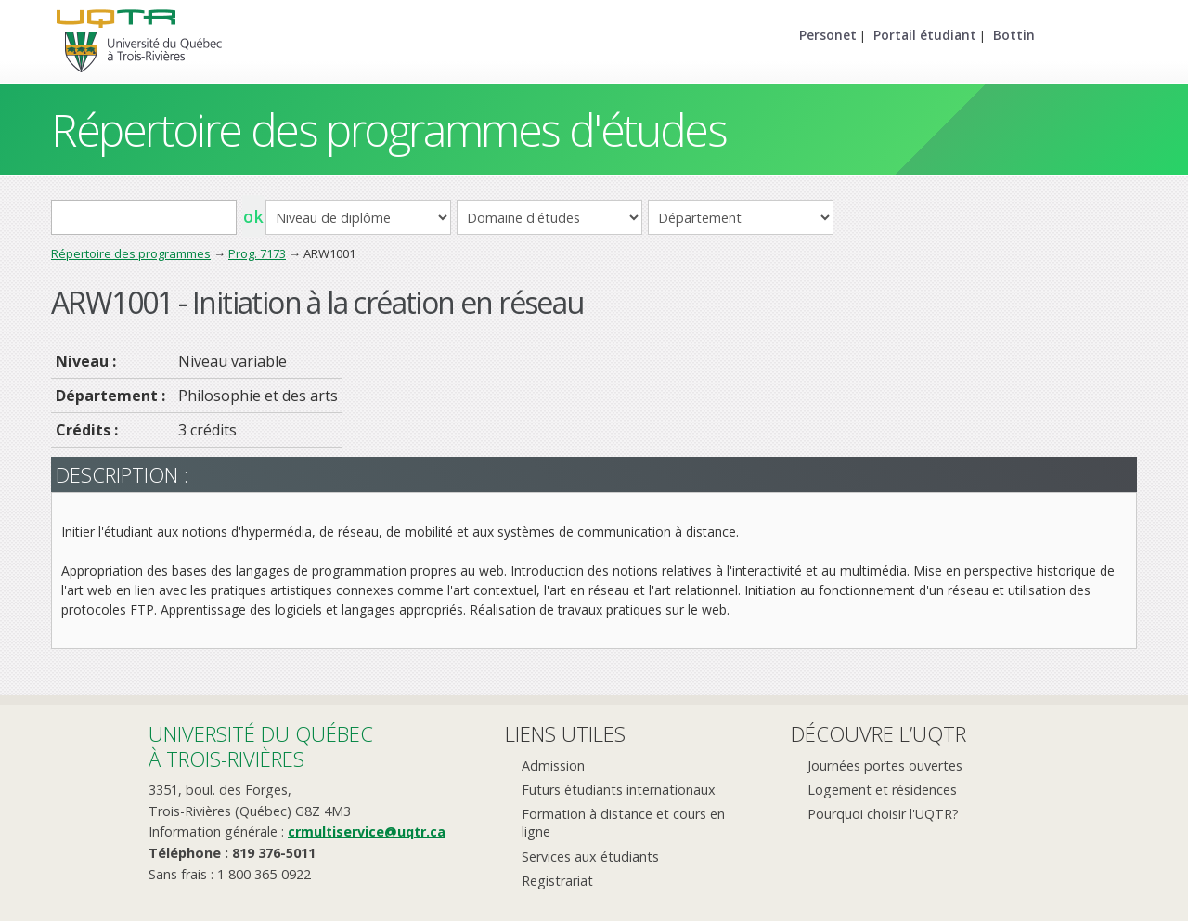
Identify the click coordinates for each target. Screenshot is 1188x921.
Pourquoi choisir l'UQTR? (883, 814)
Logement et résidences (882, 789)
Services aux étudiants (590, 856)
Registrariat (557, 880)
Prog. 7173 (257, 253)
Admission (553, 765)
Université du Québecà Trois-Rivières (260, 746)
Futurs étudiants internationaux (619, 789)
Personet (828, 35)
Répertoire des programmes (131, 253)
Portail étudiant (924, 35)
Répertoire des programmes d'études (388, 129)
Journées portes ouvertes (884, 765)
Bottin (1014, 35)
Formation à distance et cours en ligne (623, 822)
